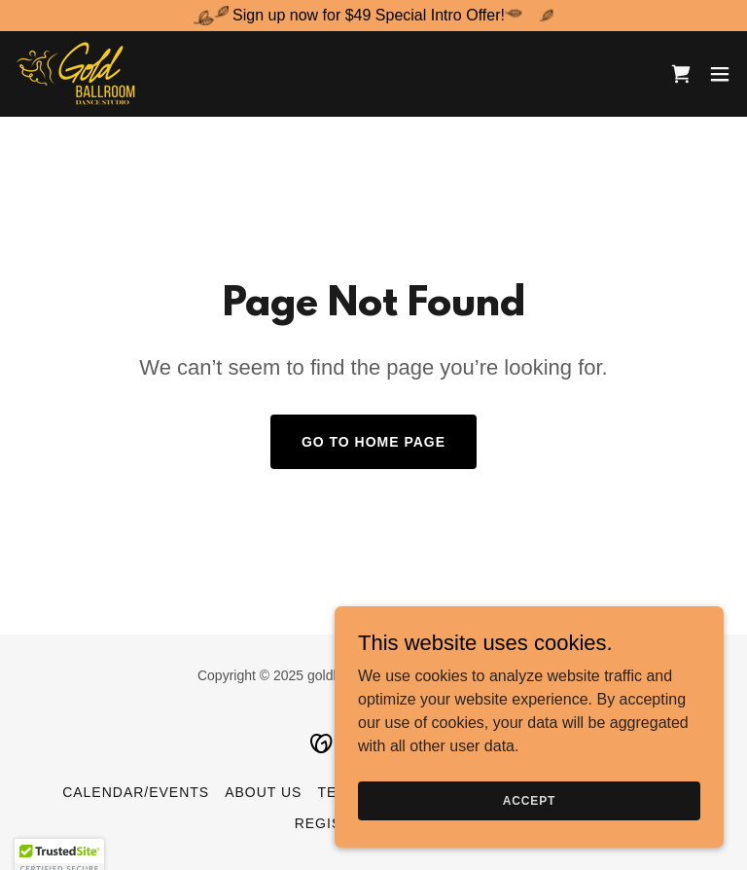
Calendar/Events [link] (135, 792)
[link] (78, 74)
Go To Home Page (373, 442)
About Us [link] (263, 792)
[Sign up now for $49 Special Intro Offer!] (373, 15)
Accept (529, 800)
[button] (719, 73)
